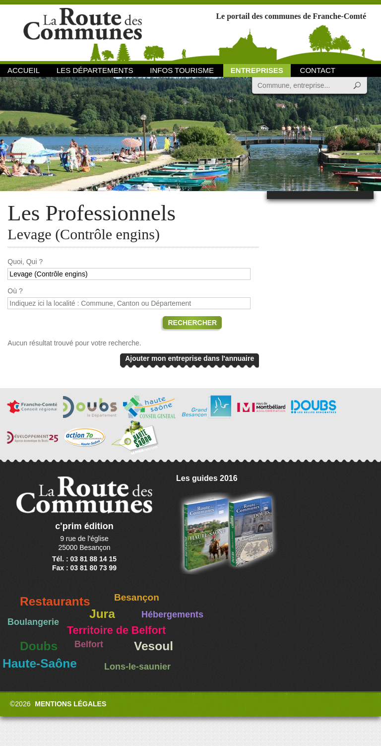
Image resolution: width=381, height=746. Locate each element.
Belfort (88, 644)
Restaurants (55, 601)
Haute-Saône (39, 663)
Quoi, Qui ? (25, 262)
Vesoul (153, 646)
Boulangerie (33, 622)
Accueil (23, 70)
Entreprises (257, 70)
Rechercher (192, 323)
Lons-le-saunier (137, 667)
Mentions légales (70, 704)
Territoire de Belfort (116, 630)
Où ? (14, 291)
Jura (102, 613)
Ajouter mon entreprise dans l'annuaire (189, 358)
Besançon (136, 597)
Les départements (95, 70)
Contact (317, 70)
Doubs (39, 646)
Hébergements (172, 614)
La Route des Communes (82, 32)
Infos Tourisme (182, 70)
